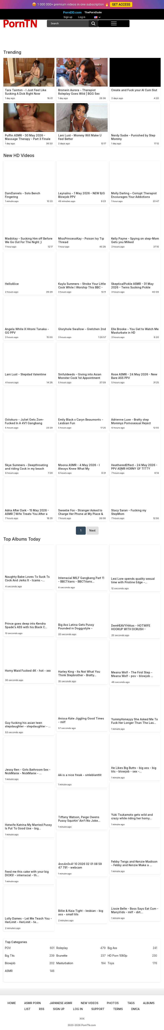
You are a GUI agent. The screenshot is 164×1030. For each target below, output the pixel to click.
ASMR (29, 971)
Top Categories (16, 942)
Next (92, 530)
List (27, 1009)
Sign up (68, 17)
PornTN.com (88, 1025)
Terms (118, 1009)
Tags (131, 1003)
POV (29, 948)
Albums (149, 1003)
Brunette (81, 955)
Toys (132, 963)
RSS (41, 1009)
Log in (81, 17)
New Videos (89, 1003)
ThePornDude (93, 12)
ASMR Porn (32, 1003)
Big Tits (29, 955)
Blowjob (29, 963)
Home (11, 1003)
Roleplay (81, 948)
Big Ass (132, 948)
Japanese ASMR (60, 1003)
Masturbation (81, 963)
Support (97, 1009)
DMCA (135, 1009)
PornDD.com (72, 12)
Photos (113, 1003)
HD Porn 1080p (132, 955)
